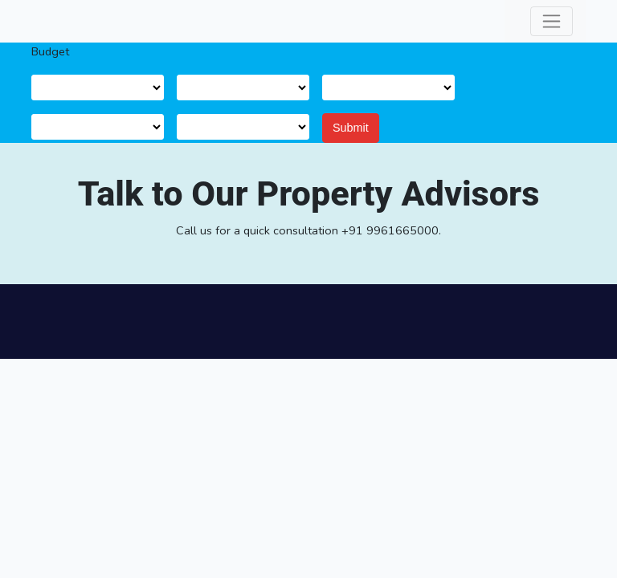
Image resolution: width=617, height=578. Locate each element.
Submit (351, 127)
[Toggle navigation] (551, 21)
